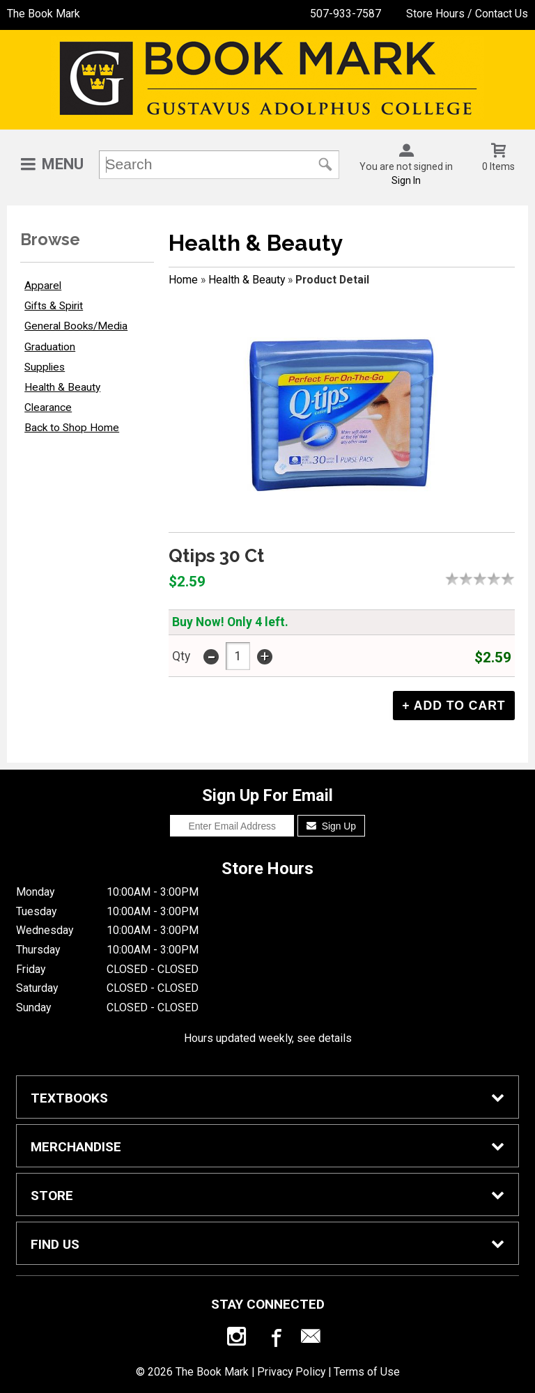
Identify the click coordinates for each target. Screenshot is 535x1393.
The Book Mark (43, 13)
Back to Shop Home (71, 427)
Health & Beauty (62, 387)
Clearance (48, 407)
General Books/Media (75, 326)
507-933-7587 (345, 13)
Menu (63, 164)
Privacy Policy (291, 1371)
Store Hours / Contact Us (467, 13)
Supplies (44, 367)
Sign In (406, 180)
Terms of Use (367, 1371)
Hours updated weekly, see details (268, 1038)
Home (183, 279)
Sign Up (331, 826)
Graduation (49, 347)
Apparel (42, 285)
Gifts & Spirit (53, 305)
